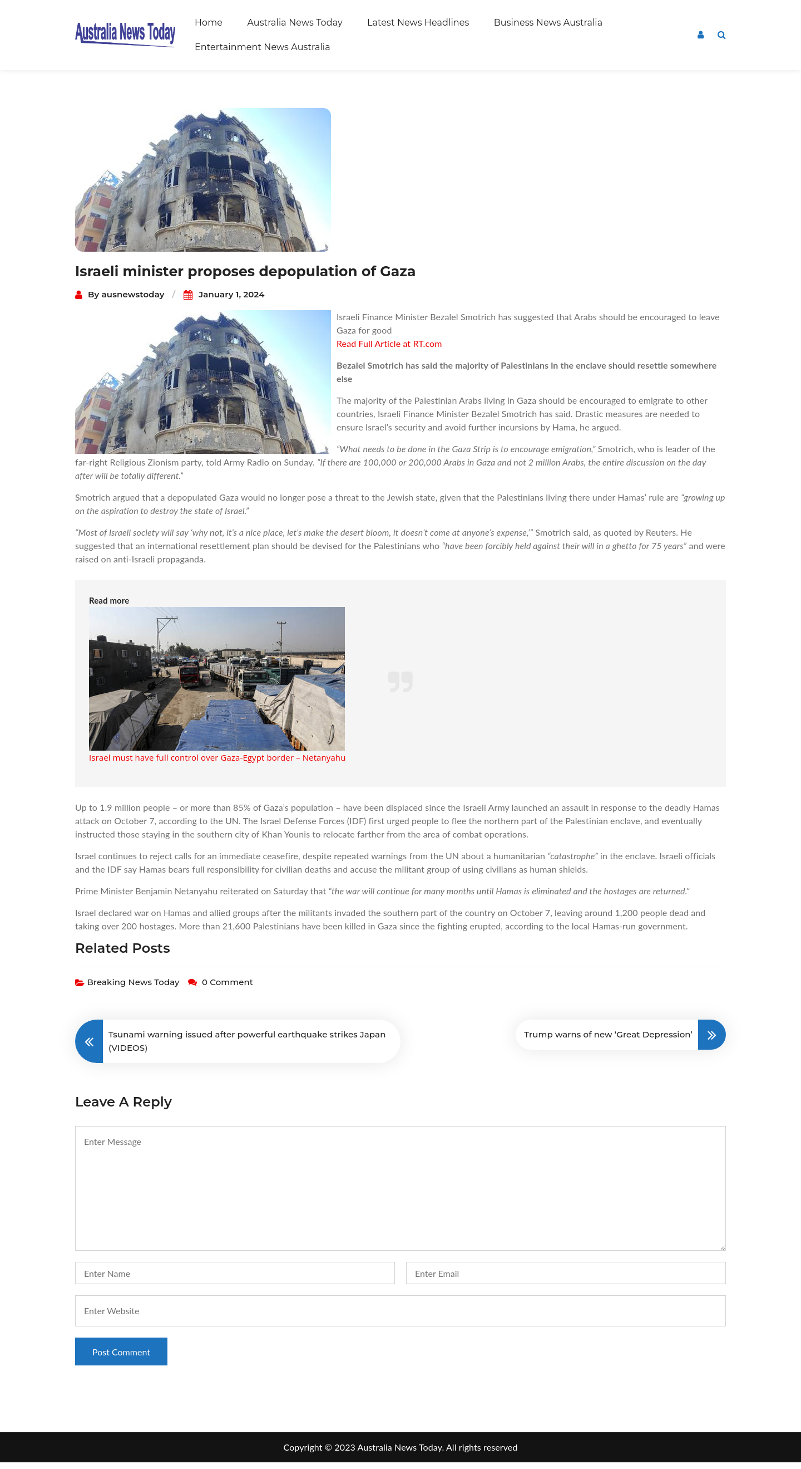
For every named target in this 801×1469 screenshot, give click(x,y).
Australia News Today (294, 22)
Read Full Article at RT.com (389, 350)
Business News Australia (548, 22)
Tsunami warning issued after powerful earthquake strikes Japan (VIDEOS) (247, 1048)
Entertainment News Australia (262, 47)
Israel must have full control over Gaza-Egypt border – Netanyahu (217, 764)
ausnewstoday (133, 301)
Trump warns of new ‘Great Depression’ (608, 1041)
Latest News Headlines (418, 22)
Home (208, 22)
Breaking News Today (133, 988)
